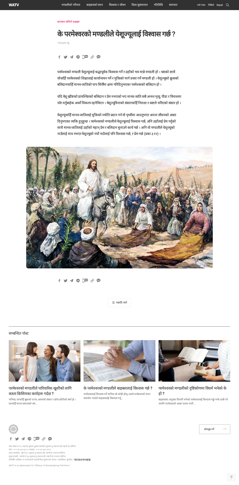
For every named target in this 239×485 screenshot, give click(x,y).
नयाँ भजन (201, 5)
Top (231, 477)
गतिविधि (158, 5)
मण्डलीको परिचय (71, 5)
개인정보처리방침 (82, 459)
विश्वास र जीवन (117, 5)
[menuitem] (219, 5)
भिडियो (211, 5)
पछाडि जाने (121, 302)
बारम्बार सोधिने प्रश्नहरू (68, 21)
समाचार (173, 5)
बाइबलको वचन (94, 5)
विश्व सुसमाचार (140, 5)
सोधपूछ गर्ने (209, 429)
